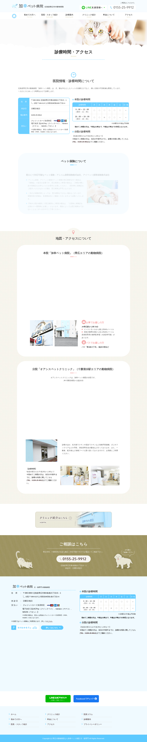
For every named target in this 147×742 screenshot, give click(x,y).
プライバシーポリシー (93, 724)
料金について (52, 719)
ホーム (13, 714)
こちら (50, 621)
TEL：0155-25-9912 (80, 147)
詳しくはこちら (52, 628)
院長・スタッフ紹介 (19, 724)
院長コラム (88, 714)
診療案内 (87, 719)
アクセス (51, 724)
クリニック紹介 (53, 714)
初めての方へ (16, 719)
